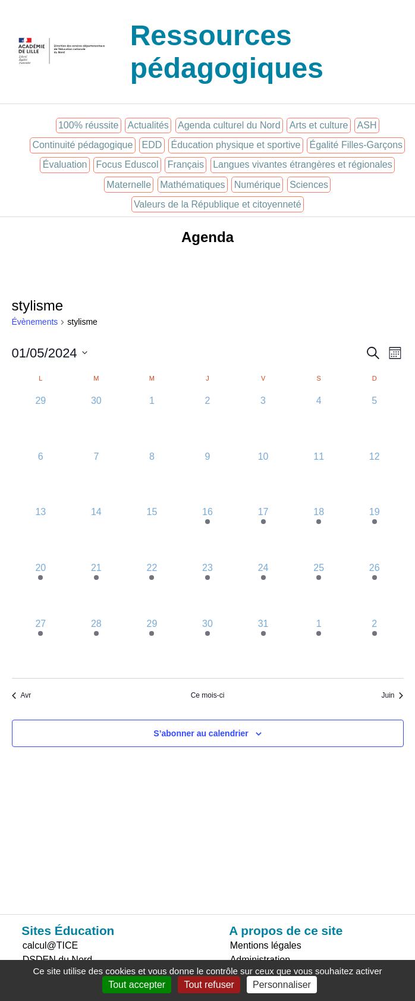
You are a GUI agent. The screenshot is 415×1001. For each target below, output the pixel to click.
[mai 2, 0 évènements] (207, 422)
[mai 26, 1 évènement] (375, 589)
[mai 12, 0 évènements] (375, 478)
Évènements (35, 322)
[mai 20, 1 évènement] (41, 589)
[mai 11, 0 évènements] (319, 478)
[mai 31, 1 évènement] (263, 645)
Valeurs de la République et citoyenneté (217, 204)
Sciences (309, 185)
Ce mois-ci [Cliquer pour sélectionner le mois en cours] (208, 695)
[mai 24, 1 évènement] (263, 589)
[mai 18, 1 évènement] (319, 533)
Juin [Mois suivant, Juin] (392, 695)
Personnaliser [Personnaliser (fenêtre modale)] (282, 985)
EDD (152, 145)
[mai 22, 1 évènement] (152, 589)
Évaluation (65, 164)
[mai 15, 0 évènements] (152, 533)
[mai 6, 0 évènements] (41, 478)
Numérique (257, 185)
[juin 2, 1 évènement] (375, 645)
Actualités (147, 125)
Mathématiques (192, 185)
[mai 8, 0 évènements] (152, 478)
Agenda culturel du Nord (229, 125)
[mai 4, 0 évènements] (319, 422)
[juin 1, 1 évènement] (319, 645)
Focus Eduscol (127, 164)
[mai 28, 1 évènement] (96, 645)
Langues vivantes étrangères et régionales (302, 164)
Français (186, 164)
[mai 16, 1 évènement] (207, 533)
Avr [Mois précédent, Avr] (22, 695)
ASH (367, 125)
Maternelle (128, 185)
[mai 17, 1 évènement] (263, 533)
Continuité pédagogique (82, 145)
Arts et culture (319, 125)
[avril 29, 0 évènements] (41, 422)
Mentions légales (265, 945)
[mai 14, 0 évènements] (96, 533)
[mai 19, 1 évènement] (375, 533)
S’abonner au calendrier (201, 733)
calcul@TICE (50, 945)
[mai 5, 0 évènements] (375, 422)
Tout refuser (209, 985)
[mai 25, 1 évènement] (319, 589)
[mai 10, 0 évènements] (263, 478)
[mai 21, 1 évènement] (96, 589)
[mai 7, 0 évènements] (96, 478)
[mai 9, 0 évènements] (207, 478)
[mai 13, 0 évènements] (41, 533)
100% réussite (88, 125)
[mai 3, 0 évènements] (263, 422)
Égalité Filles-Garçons (356, 145)
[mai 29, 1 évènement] (152, 645)
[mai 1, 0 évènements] (152, 422)
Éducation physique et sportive (235, 145)
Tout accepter (136, 985)
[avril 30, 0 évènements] (96, 422)
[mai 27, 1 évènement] (41, 645)
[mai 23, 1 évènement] (207, 589)
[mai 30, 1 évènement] (207, 645)
